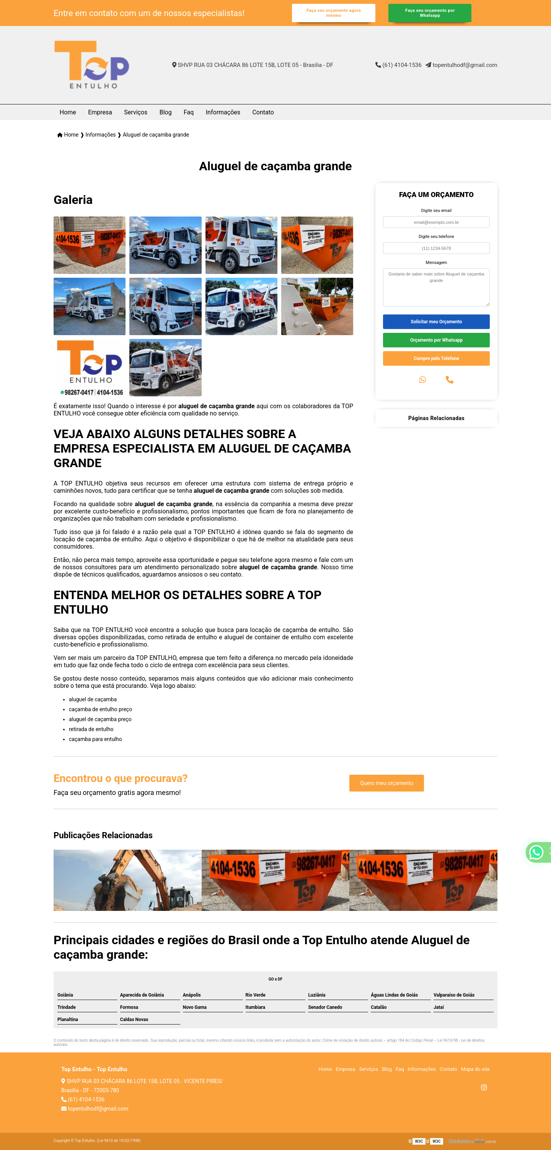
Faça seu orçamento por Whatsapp (430, 13)
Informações (223, 112)
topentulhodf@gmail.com (461, 65)
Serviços (135, 112)
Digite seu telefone (436, 236)
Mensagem (436, 262)
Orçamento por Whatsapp (436, 340)
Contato (263, 112)
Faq (189, 112)
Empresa (100, 112)
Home (68, 112)
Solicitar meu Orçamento (436, 321)
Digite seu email (436, 210)
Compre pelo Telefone (436, 358)
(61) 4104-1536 (398, 65)
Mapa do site (475, 1069)
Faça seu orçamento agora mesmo (333, 13)
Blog (166, 112)
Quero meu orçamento (386, 783)
